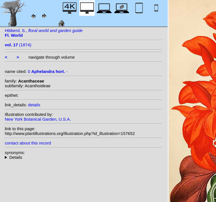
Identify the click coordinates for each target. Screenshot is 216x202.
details (34, 104)
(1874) (18, 44)
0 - (48, 71)
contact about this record (28, 143)
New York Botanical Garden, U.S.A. (38, 119)
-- (83, 157)
